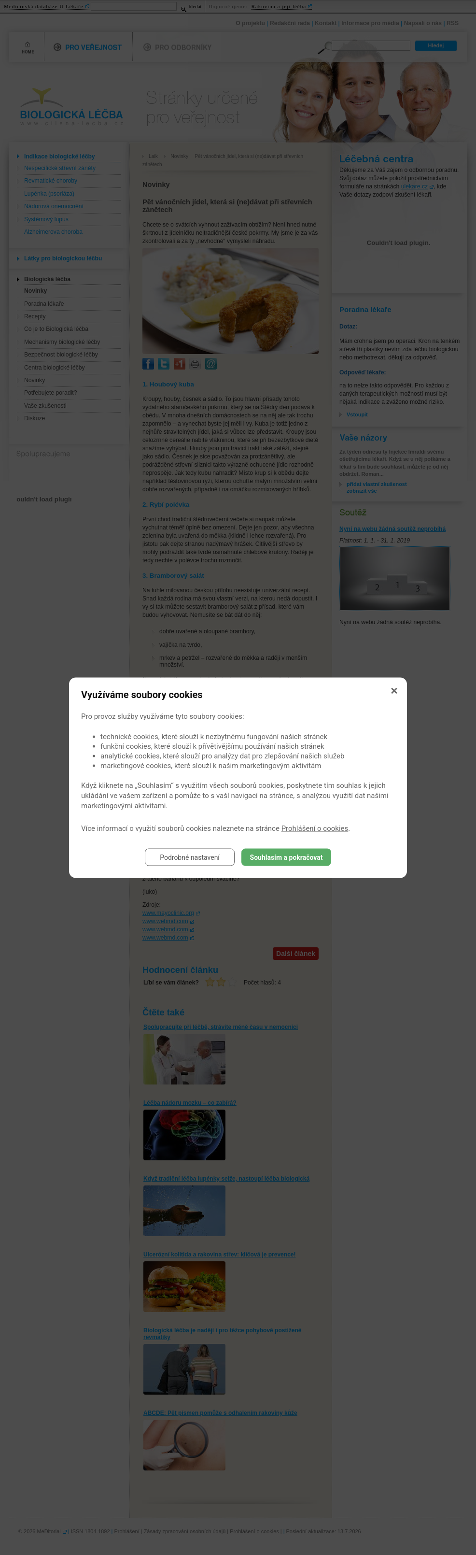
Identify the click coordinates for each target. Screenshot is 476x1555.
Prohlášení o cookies (315, 828)
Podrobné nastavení (190, 857)
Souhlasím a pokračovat (286, 857)
